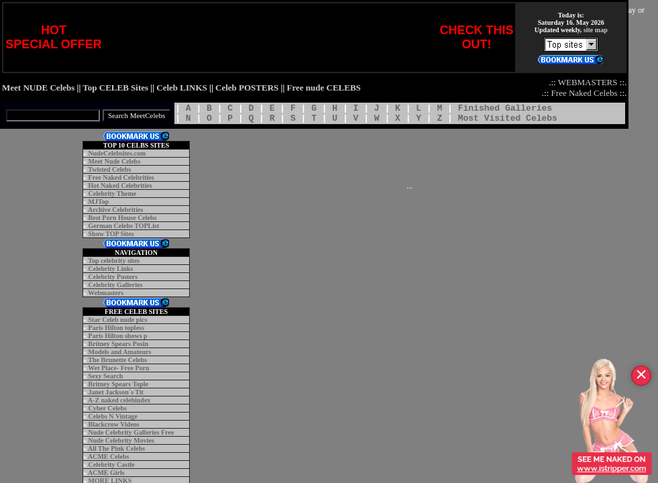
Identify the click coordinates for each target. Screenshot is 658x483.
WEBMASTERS (588, 82)
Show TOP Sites (111, 233)
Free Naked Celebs (584, 93)
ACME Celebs (108, 456)
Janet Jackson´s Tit (116, 392)
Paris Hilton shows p (118, 335)
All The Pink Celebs (116, 448)
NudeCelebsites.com (117, 153)
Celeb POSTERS (246, 88)
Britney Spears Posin (118, 343)
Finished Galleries (505, 108)
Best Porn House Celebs (123, 217)
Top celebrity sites (114, 260)
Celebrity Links (111, 268)
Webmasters (105, 293)
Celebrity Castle (112, 464)
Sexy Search (106, 376)
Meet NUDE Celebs (38, 88)
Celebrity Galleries (116, 284)
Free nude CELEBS (324, 88)
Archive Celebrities (115, 209)
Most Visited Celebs (507, 118)
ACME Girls (106, 472)
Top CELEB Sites (115, 88)
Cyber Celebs (108, 408)
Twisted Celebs (109, 169)
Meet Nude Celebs (115, 161)
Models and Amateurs (120, 352)
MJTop (99, 201)
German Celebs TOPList (124, 225)
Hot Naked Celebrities (120, 185)
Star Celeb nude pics (118, 319)
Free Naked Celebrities (121, 177)
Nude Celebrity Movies (121, 440)
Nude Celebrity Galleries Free (131, 432)
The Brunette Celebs (117, 360)
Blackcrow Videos (114, 424)
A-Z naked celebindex (119, 400)
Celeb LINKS (181, 88)
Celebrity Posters (113, 276)
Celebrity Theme (113, 193)
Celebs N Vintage (113, 416)
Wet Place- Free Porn (118, 368)
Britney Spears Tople (118, 384)
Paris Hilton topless (116, 327)
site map (596, 30)
